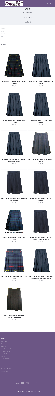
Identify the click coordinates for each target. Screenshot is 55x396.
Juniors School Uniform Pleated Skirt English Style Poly (14, 160)
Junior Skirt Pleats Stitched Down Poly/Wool (41, 121)
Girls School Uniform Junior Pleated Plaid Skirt (14, 82)
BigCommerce (38, 391)
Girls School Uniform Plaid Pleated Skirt (14, 238)
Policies (3, 344)
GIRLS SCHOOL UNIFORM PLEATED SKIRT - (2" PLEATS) (41, 160)
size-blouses (4, 341)
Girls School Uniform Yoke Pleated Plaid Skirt (14, 277)
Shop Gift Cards (5, 359)
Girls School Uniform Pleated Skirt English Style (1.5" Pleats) (41, 238)
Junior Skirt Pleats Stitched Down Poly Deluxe (40, 82)
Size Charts (4, 354)
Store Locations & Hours (7, 349)
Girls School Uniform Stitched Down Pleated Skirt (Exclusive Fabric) (40, 277)
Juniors (3, 34)
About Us (3, 346)
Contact (3, 356)
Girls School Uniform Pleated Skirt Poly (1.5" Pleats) (14, 199)
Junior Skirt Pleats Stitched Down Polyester (14, 121)
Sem (2, 36)
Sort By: (3, 44)
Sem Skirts (27, 22)
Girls (2, 31)
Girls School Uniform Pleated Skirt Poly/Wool (41, 199)
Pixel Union (24, 391)
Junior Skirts (27, 17)
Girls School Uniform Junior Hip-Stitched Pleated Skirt (14, 316)
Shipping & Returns (6, 351)
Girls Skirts (27, 13)
